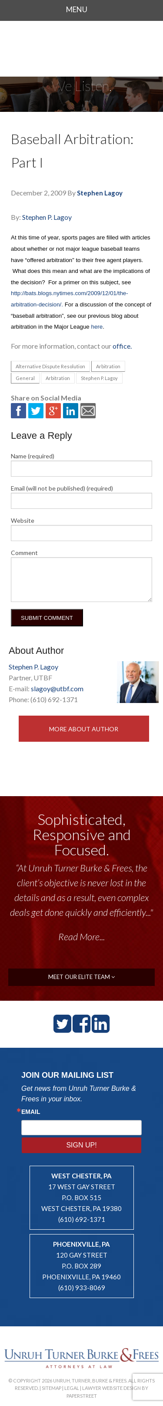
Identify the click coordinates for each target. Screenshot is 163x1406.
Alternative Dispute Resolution (50, 366)
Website (22, 520)
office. (122, 346)
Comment (24, 552)
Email (30, 1112)
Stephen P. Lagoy (47, 217)
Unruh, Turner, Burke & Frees (81, 45)
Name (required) (32, 456)
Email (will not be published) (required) (62, 488)
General (25, 378)
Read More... (81, 936)
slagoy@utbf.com (57, 688)
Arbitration (108, 366)
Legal (71, 1388)
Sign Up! (81, 1145)
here (97, 326)
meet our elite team (81, 976)
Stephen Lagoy (100, 193)
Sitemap (51, 1388)
